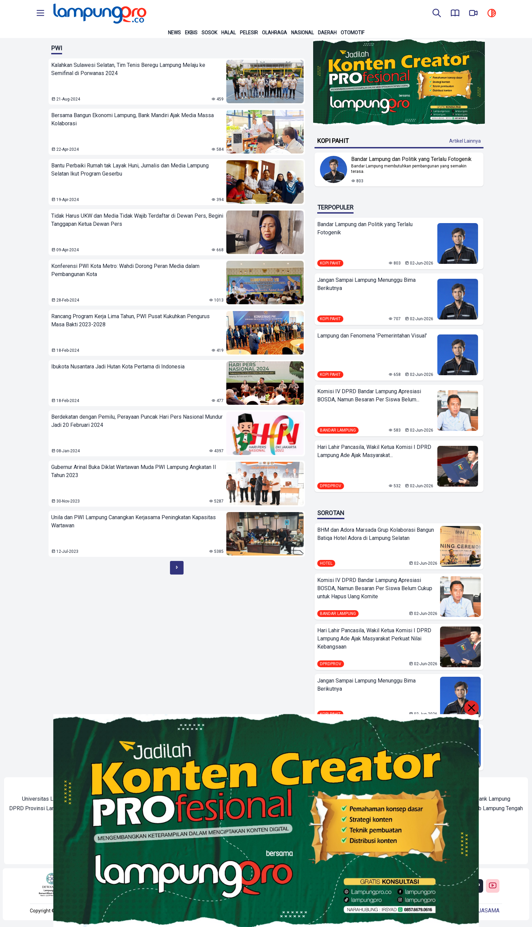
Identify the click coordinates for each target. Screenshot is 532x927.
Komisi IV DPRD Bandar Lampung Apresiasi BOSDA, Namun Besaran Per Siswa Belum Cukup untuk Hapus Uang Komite (374, 588)
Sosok (209, 32)
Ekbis (191, 32)
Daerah (327, 32)
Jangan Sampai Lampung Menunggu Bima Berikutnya (366, 284)
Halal (228, 32)
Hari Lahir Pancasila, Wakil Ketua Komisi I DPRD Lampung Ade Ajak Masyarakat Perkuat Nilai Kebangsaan (374, 638)
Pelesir (249, 32)
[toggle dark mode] (491, 13)
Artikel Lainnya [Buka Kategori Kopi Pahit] (465, 141)
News (174, 32)
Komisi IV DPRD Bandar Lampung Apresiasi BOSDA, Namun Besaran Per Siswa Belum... (369, 395)
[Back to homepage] (99, 13)
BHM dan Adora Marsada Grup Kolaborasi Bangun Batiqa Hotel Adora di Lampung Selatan (375, 534)
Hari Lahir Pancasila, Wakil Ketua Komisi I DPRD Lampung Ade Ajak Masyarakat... (374, 451)
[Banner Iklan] (399, 82)
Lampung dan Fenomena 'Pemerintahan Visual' (372, 335)
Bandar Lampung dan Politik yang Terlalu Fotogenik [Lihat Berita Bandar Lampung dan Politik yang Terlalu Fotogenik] (411, 159)
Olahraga (274, 32)
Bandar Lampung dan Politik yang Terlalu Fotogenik (365, 228)
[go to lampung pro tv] (473, 13)
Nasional (302, 32)
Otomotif (352, 32)
